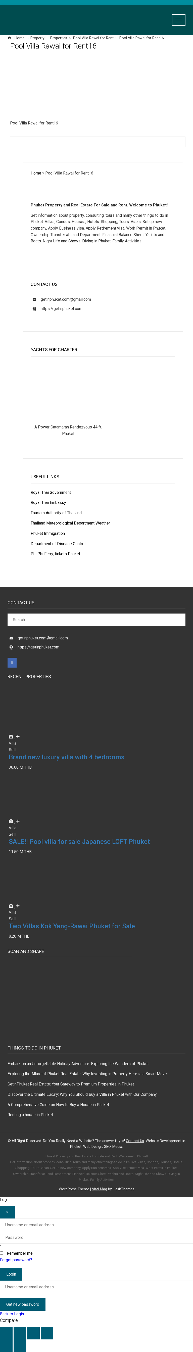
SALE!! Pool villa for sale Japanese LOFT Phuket (79, 841)
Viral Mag (99, 1189)
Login (11, 1274)
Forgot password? (16, 1259)
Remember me (20, 1253)
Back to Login (12, 1314)
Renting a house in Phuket (30, 1114)
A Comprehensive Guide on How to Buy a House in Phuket (58, 1104)
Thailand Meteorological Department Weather (70, 523)
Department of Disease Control (58, 543)
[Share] (33, 1333)
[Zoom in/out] (6, 1333)
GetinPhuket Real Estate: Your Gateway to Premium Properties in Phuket (71, 1084)
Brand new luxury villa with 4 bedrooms (66, 757)
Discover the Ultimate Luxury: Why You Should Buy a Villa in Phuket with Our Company (82, 1094)
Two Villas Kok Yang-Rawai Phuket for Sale (72, 926)
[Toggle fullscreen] (20, 1333)
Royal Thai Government (51, 492)
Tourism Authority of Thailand (56, 512)
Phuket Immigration (48, 533)
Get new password (22, 1304)
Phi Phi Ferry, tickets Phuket (55, 553)
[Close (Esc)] (47, 1333)
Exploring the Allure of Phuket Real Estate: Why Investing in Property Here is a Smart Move (87, 1073)
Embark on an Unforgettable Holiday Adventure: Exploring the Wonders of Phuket (78, 1063)
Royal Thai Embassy (48, 502)
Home (36, 173)
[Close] (7, 1212)
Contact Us (135, 1141)
